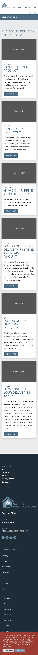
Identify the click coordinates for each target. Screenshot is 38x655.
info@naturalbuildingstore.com (15, 531)
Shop (4, 469)
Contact (5, 482)
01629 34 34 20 (9, 17)
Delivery (5, 472)
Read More (12, 94)
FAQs (4, 475)
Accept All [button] (20, 650)
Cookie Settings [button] (8, 650)
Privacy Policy (8, 479)
